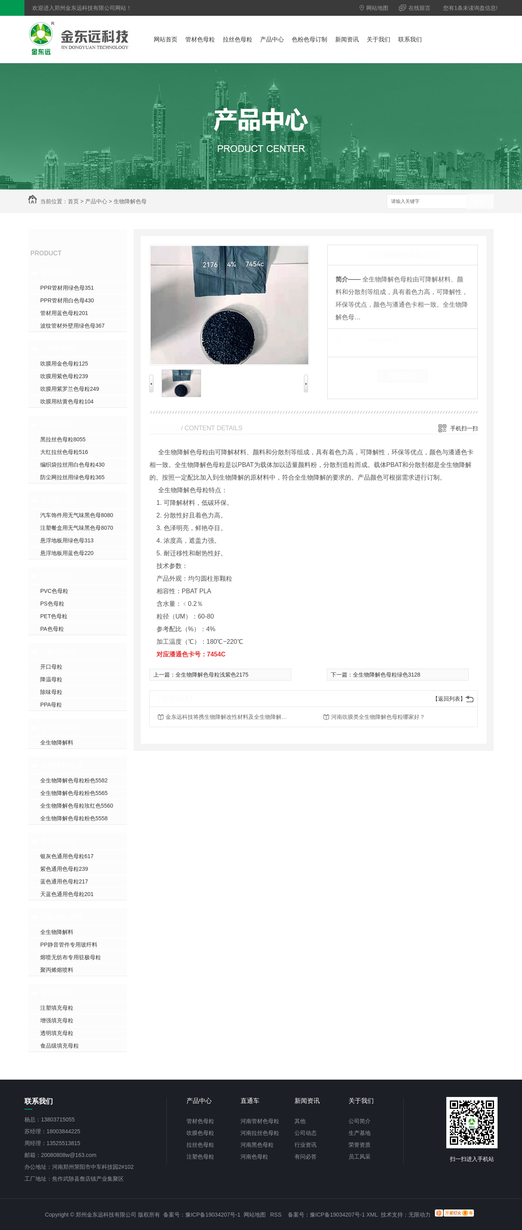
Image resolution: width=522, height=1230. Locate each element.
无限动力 (419, 1214)
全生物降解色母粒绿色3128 (386, 674)
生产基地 (360, 1133)
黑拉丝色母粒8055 (63, 439)
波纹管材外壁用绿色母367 (72, 325)
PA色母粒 (52, 629)
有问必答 (306, 1156)
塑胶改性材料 (61, 917)
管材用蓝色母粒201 (64, 313)
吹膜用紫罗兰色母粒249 (69, 389)
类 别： (349, 341)
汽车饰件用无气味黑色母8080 (76, 515)
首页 (73, 201)
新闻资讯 (347, 39)
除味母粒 (51, 692)
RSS (276, 1214)
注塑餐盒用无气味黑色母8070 (76, 528)
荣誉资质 (360, 1145)
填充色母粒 (58, 993)
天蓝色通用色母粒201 (66, 894)
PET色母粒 (53, 616)
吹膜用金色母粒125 (64, 363)
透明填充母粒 (56, 1033)
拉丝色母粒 (237, 39)
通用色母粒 (58, 841)
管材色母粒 (200, 39)
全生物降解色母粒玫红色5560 (76, 805)
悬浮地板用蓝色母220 (66, 553)
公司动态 (306, 1133)
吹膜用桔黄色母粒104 (66, 401)
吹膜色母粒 (58, 348)
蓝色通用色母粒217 (64, 881)
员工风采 (360, 1156)
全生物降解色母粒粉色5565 (74, 793)
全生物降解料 (61, 727)
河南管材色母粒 (259, 1121)
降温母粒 (51, 679)
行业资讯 (306, 1145)
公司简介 (360, 1121)
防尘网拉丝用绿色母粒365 (72, 477)
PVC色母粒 (54, 591)
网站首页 (165, 39)
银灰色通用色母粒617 (66, 856)
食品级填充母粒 (59, 1045)
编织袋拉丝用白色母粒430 (72, 464)
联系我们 (410, 39)
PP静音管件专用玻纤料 (68, 944)
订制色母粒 (58, 576)
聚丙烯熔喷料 (56, 970)
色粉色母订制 (309, 39)
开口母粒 (51, 667)
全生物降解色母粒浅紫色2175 (211, 674)
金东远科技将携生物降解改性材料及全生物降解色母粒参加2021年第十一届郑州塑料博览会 (229, 717)
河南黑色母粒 (257, 1145)
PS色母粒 (52, 603)
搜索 (480, 202)
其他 (300, 1121)
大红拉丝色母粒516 (64, 452)
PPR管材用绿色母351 (67, 288)
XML (372, 1214)
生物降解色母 (130, 201)
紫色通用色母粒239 (64, 869)
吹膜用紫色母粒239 (64, 376)
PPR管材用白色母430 (67, 300)
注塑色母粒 (58, 500)
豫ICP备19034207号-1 (212, 1214)
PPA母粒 (51, 704)
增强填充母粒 (56, 1020)
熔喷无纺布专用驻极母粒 (70, 957)
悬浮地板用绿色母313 (66, 540)
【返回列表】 (449, 699)
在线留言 (415, 8)
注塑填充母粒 (56, 1008)
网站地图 (374, 8)
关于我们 (378, 39)
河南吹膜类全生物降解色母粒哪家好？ (378, 717)
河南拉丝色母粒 (259, 1133)
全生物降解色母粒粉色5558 (74, 818)
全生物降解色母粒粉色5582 (74, 780)
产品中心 (272, 39)
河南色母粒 (254, 1156)
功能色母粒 (58, 652)
